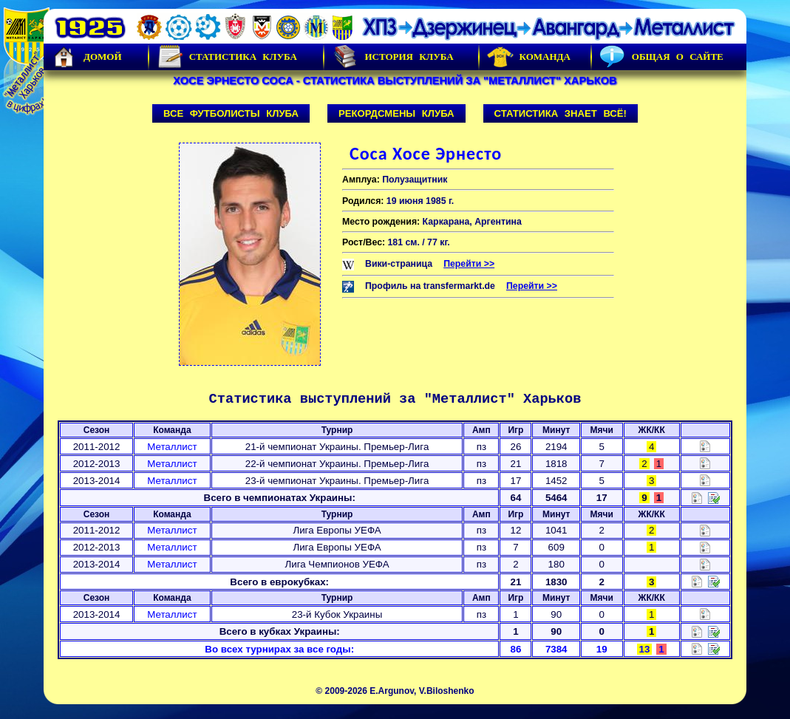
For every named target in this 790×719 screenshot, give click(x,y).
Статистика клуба (227, 57)
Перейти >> (468, 264)
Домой (86, 57)
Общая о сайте (661, 57)
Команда (529, 57)
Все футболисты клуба (231, 113)
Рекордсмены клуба (396, 113)
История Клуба (392, 57)
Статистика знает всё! (560, 113)
